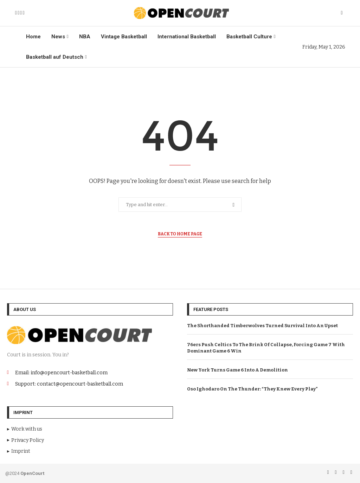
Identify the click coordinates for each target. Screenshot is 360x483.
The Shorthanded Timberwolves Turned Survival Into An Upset (262, 325)
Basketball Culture (249, 36)
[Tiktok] (23, 13)
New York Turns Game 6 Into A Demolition (237, 370)
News (58, 36)
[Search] (341, 13)
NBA (84, 36)
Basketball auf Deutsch (54, 57)
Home (33, 36)
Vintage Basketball (124, 36)
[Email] (21, 13)
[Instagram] (18, 13)
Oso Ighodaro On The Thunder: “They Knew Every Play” (252, 389)
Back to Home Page (180, 233)
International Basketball (187, 36)
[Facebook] (16, 13)
